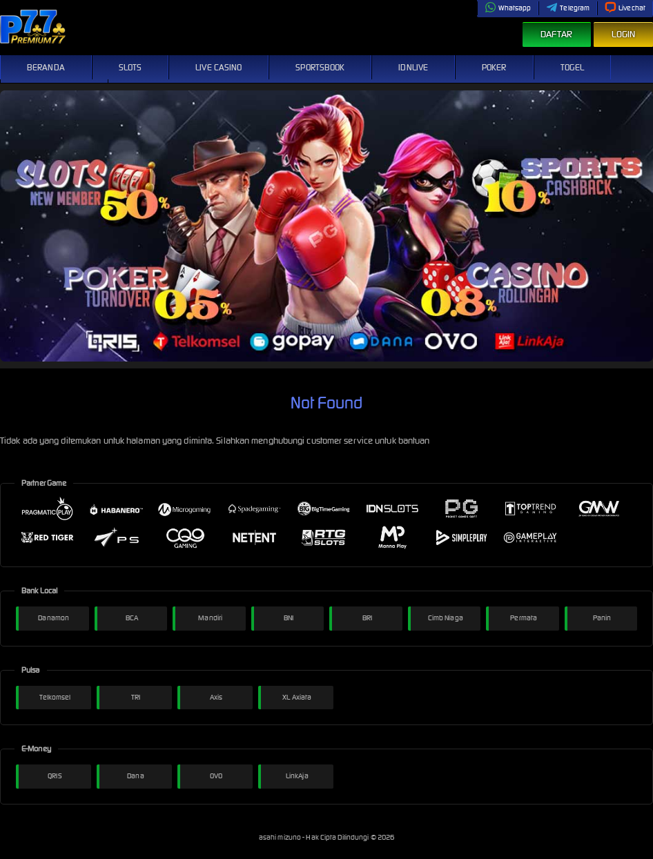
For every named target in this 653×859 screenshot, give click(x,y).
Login (624, 34)
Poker (494, 67)
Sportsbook (319, 67)
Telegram (567, 7)
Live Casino (218, 67)
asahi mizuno (280, 837)
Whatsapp (508, 7)
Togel (573, 67)
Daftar (556, 34)
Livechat (625, 7)
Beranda (46, 67)
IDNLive (413, 67)
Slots (130, 67)
